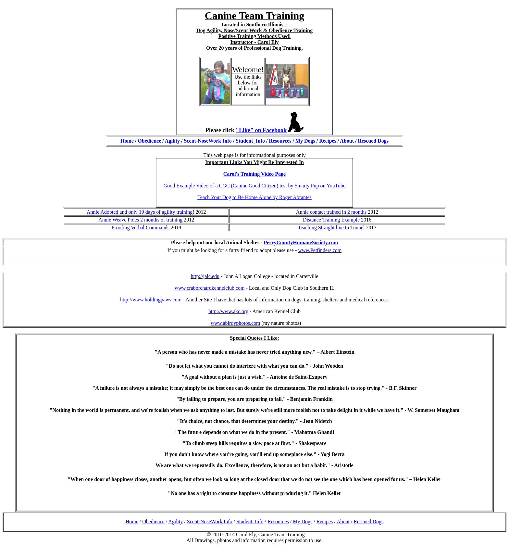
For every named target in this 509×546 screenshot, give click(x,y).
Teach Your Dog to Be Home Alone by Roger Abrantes (254, 197)
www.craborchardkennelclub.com (210, 288)
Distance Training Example (331, 219)
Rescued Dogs (373, 141)
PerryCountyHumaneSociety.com (301, 242)
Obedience (149, 141)
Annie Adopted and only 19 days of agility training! (140, 212)
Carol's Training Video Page (254, 174)
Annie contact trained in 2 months (331, 212)
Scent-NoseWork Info (208, 141)
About (347, 141)
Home (127, 141)
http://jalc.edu (205, 276)
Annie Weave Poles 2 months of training (140, 219)
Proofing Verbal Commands (141, 227)
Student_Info (250, 141)
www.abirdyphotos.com (235, 323)
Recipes (327, 141)
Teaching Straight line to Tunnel (331, 227)
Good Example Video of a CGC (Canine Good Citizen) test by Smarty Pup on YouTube (254, 185)
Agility (172, 141)
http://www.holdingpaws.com (151, 299)
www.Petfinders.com (319, 250)
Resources (280, 141)
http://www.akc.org (228, 311)
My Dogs (305, 141)
